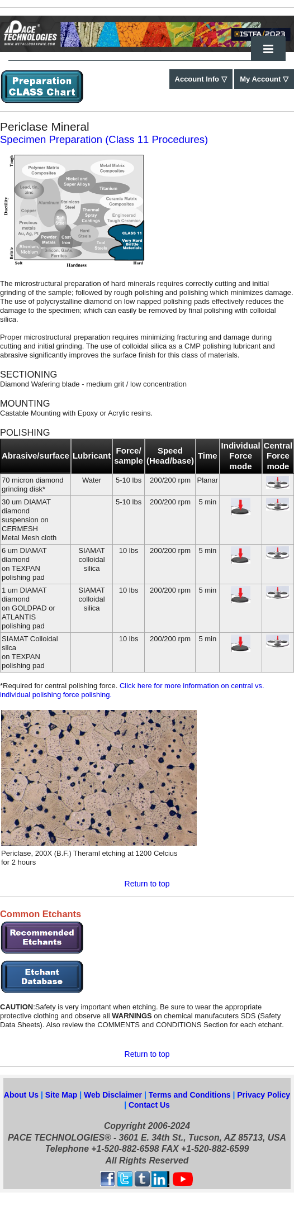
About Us (21, 1094)
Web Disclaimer (114, 1094)
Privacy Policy (263, 1094)
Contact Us (149, 1104)
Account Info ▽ (201, 79)
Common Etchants (40, 914)
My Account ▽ (264, 79)
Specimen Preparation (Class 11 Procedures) (104, 139)
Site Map (61, 1094)
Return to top (147, 883)
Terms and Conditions (191, 1094)
